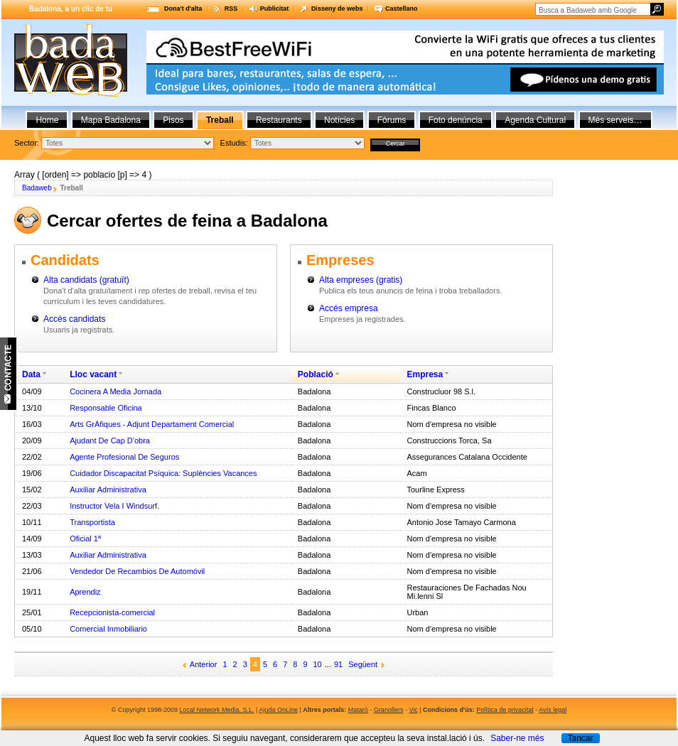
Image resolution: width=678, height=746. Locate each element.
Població (315, 374)
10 (317, 664)
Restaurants (279, 120)
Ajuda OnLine (278, 709)
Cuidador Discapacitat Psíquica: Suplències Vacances (163, 473)
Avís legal (552, 709)
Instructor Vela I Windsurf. (114, 506)
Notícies (339, 120)
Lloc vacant (93, 374)
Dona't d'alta (183, 8)
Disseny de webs (337, 8)
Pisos (173, 120)
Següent (362, 664)
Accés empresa (348, 308)
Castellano (401, 8)
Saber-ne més (517, 738)
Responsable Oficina (106, 408)
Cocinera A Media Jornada (115, 391)
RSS (231, 8)
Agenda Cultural (535, 120)
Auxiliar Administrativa (108, 489)
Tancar (580, 738)
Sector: (26, 143)
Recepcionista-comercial (112, 612)
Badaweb (37, 188)
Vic (413, 709)
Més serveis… (615, 120)
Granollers (389, 709)
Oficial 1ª (85, 538)
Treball (220, 120)
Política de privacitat (505, 709)
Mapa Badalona (111, 120)
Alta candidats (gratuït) (86, 280)
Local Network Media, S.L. (217, 709)
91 (338, 664)
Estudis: (234, 143)
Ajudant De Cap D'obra (110, 440)
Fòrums (392, 120)
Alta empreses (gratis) (360, 280)
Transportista (92, 522)
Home (47, 120)
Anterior (203, 664)
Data (31, 374)
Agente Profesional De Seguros (124, 457)
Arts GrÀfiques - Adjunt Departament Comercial (152, 424)
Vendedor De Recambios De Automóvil (137, 571)
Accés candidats (74, 319)
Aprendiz (85, 592)
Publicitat (274, 8)
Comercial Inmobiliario (108, 629)
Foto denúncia (456, 120)
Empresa (425, 374)
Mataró (358, 709)
